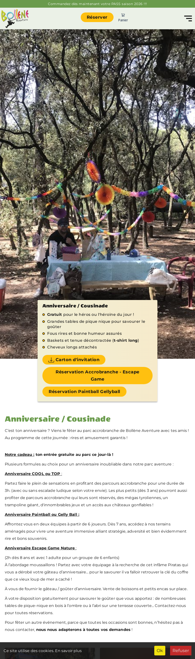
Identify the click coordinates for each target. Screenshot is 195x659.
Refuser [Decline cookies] (180, 650)
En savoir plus (68, 650)
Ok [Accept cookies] (160, 650)
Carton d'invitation (73, 360)
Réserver (97, 17)
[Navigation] (188, 18)
